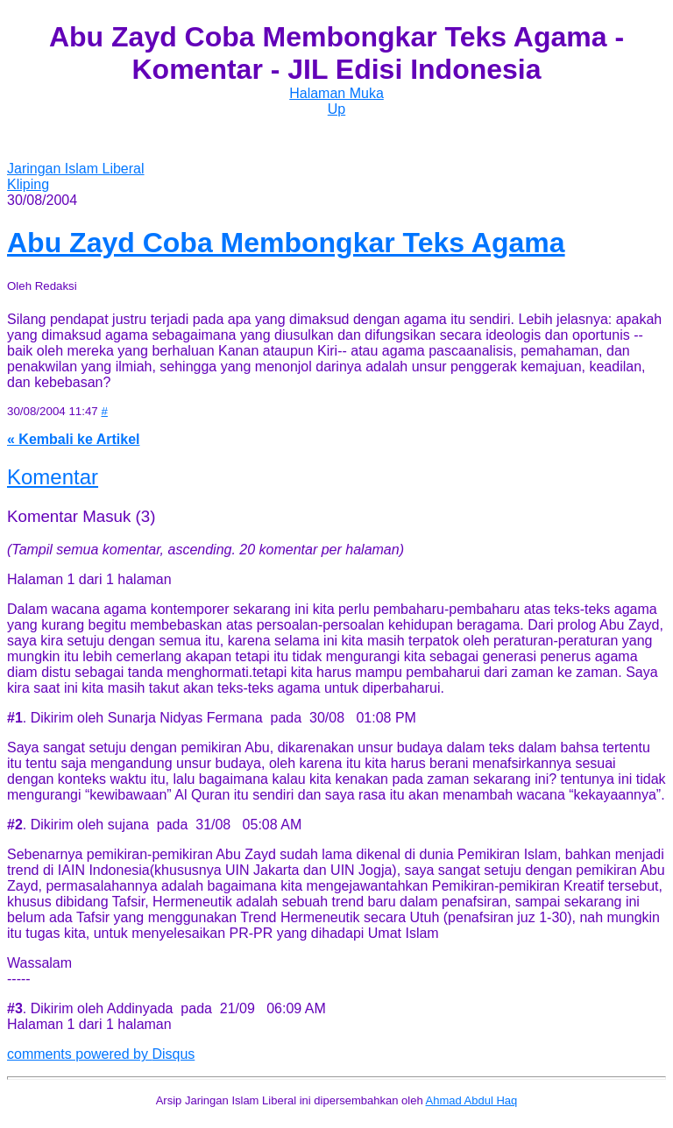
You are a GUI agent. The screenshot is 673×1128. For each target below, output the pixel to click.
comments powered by (101, 1054)
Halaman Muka (336, 93)
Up (336, 109)
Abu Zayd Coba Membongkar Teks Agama (286, 242)
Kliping (28, 184)
